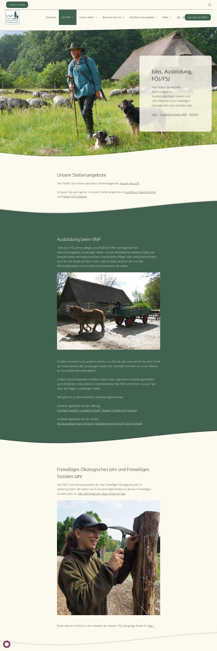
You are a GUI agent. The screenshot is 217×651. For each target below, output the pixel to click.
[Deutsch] (178, 17)
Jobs (154, 114)
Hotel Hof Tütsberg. (75, 196)
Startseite (51, 17)
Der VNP (68, 17)
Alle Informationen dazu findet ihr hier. (102, 494)
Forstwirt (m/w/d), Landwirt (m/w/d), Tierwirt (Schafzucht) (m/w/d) (97, 410)
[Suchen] (209, 5)
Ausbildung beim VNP (173, 114)
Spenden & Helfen (198, 17)
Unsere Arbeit (88, 17)
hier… (151, 626)
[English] (184, 17)
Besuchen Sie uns (113, 17)
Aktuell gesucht (129, 183)
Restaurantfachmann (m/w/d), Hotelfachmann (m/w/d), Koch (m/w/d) (99, 423)
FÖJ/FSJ (193, 114)
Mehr (167, 17)
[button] (6, 644)
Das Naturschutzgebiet (144, 17)
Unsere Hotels (17, 4)
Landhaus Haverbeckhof (140, 192)
